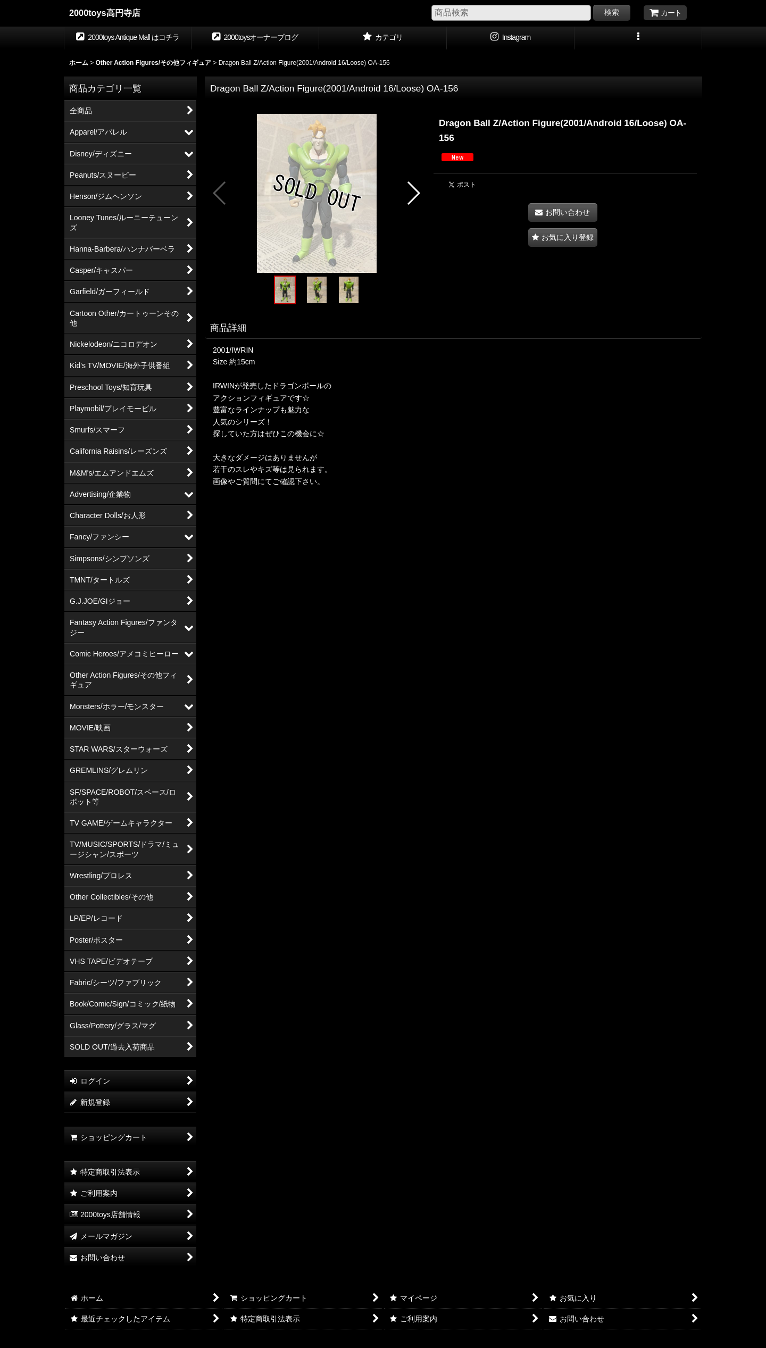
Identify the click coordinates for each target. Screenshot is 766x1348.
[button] (638, 38)
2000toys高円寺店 (104, 13)
